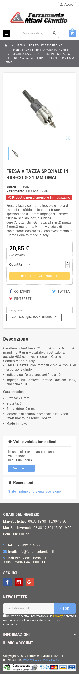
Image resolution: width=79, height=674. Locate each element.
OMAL (26, 187)
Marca (11, 187)
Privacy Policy (32, 660)
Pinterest (20, 299)
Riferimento (15, 191)
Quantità (15, 264)
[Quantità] (46, 264)
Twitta (61, 291)
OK (64, 608)
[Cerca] (39, 33)
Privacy (58, 616)
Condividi (19, 291)
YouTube (19, 582)
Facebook (7, 582)
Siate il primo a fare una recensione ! (35, 491)
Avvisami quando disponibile (34, 317)
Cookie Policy (50, 660)
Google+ (30, 582)
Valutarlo (21, 468)
